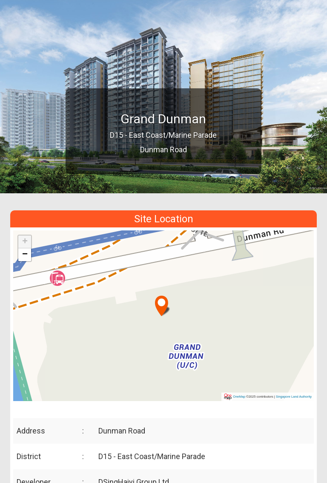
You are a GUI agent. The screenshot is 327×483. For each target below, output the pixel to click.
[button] (162, 302)
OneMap (239, 397)
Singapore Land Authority (294, 397)
